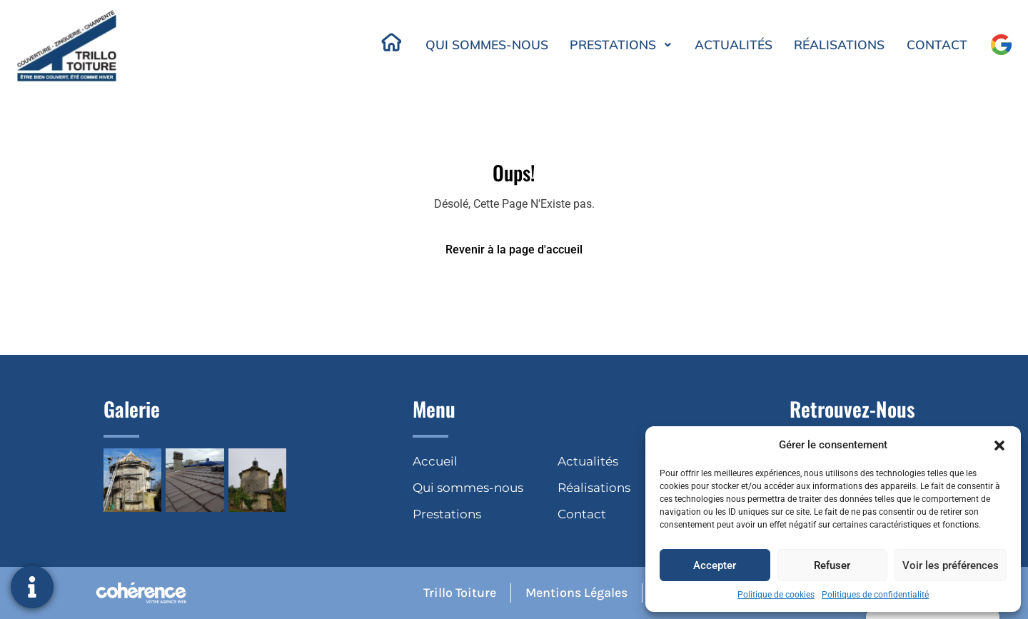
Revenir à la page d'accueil (514, 249)
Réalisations (838, 44)
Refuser (832, 565)
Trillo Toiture (456, 592)
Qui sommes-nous (481, 44)
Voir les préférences (950, 565)
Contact (936, 44)
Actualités (731, 44)
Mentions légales (574, 592)
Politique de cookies (776, 595)
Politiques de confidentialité (875, 595)
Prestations (617, 44)
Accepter (714, 565)
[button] (999, 445)
